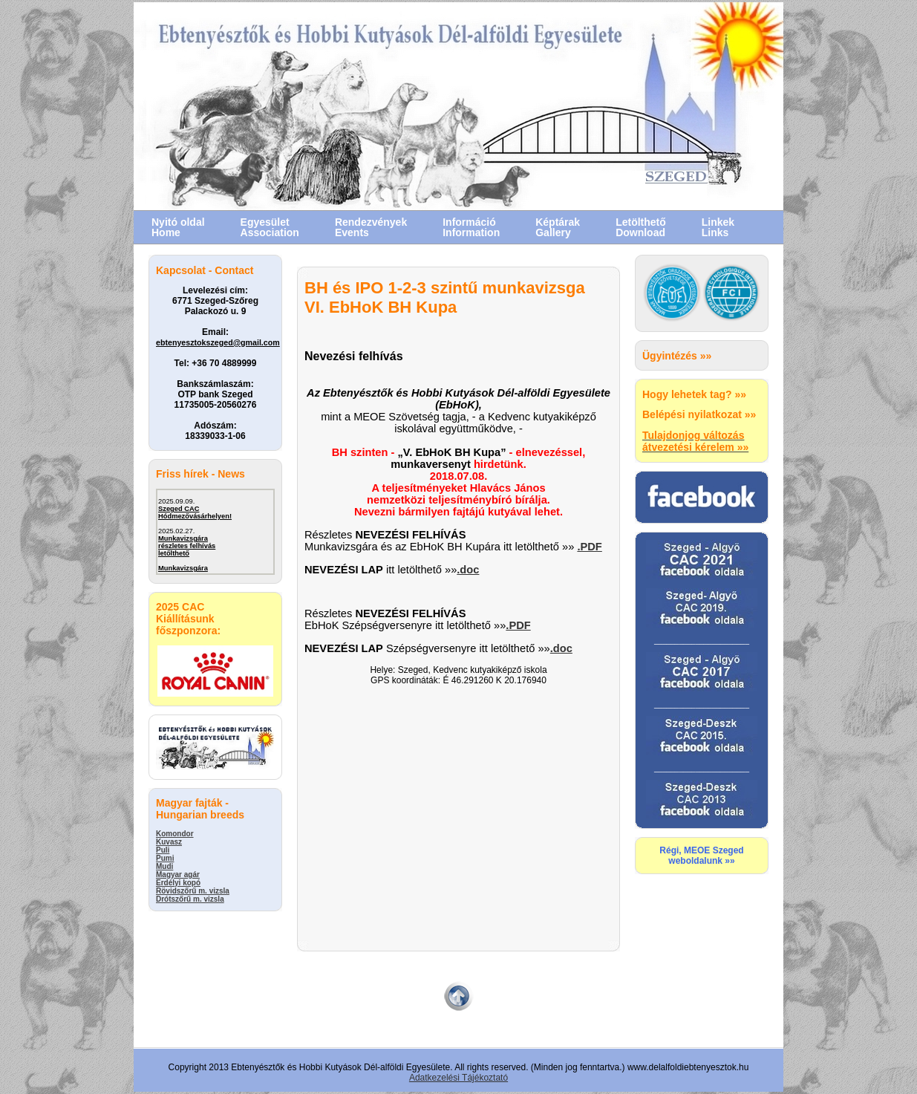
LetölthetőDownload (641, 227)
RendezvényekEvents (371, 227)
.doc (468, 570)
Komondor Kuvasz (175, 838)
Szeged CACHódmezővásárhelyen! (195, 512)
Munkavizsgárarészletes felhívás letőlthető (186, 546)
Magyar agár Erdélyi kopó (178, 878)
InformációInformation (471, 227)
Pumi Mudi (165, 862)
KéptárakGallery (557, 227)
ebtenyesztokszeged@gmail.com (218, 342)
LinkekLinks (718, 227)
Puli (162, 850)
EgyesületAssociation (270, 227)
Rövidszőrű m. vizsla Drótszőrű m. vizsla (192, 895)
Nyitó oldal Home (178, 227)
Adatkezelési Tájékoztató (458, 1077)
